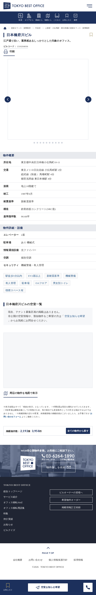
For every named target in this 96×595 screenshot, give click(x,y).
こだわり (57, 17)
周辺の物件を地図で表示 (24, 393)
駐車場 (26, 283)
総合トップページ (12, 491)
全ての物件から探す (78, 431)
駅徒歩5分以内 (14, 275)
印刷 (12, 51)
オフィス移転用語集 (14, 508)
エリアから (29, 17)
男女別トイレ (60, 283)
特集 (5, 513)
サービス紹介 (10, 497)
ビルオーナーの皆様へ (71, 492)
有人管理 (11, 283)
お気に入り (66, 17)
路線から (39, 17)
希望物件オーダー (71, 500)
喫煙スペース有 (14, 290)
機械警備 (71, 275)
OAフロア (41, 283)
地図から (48, 17)
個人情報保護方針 (58, 560)
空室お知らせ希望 (75, 316)
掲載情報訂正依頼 (71, 507)
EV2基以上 (34, 275)
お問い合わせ (36, 560)
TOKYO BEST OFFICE (52, 567)
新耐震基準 (53, 275)
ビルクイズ (9, 530)
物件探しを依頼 (56, 467)
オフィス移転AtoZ (13, 502)
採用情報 (78, 560)
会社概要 (17, 560)
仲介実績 (8, 519)
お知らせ (8, 524)
